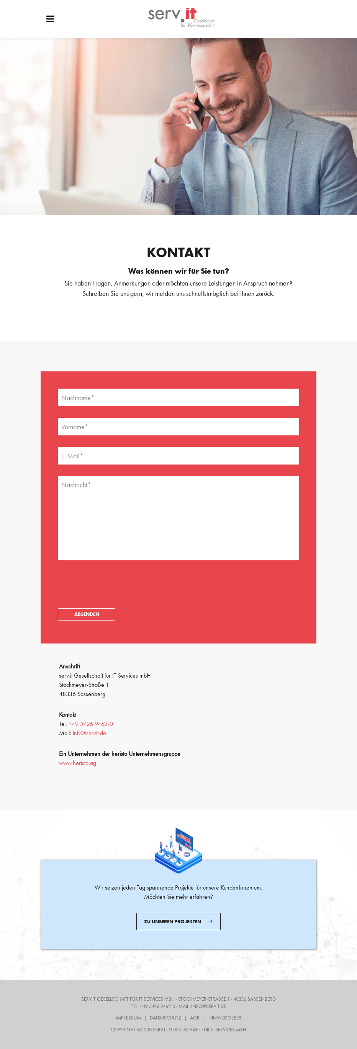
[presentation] (116, 578)
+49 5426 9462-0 (91, 724)
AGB (195, 1018)
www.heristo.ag (77, 763)
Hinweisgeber (224, 1018)
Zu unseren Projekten (178, 921)
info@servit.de (89, 733)
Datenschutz (165, 1018)
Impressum (128, 1018)
